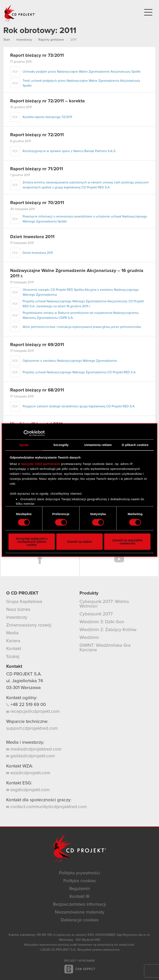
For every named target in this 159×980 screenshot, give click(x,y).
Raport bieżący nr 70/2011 (37, 203)
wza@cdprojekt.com (28, 773)
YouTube (119, 559)
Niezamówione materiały (79, 912)
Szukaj (12, 656)
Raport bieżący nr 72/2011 (37, 135)
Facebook (40, 559)
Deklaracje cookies (80, 920)
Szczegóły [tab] (61, 445)
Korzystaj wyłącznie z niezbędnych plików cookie (31, 541)
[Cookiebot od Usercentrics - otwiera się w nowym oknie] (26, 433)
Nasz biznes (18, 609)
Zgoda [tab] (24, 445)
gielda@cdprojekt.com (30, 756)
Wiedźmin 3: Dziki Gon (102, 622)
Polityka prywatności (79, 873)
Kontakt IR (79, 896)
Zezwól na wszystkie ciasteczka (127, 541)
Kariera (13, 641)
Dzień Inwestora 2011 (32, 237)
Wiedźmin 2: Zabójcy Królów (108, 630)
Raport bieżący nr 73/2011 (37, 55)
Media (12, 633)
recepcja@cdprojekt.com (33, 711)
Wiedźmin (89, 637)
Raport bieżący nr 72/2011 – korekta (47, 101)
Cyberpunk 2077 (96, 614)
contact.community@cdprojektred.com (46, 807)
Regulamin (79, 889)
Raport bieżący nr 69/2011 (37, 345)
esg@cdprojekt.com (28, 790)
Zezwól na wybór (79, 541)
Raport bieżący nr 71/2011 (36, 169)
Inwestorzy (16, 617)
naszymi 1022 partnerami (40, 464)
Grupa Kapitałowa (24, 601)
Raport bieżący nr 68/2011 (37, 390)
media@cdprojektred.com (33, 749)
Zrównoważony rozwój (28, 625)
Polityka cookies (79, 881)
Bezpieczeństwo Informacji (79, 904)
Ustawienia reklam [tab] (98, 445)
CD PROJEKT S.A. (24, 674)
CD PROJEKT (20, 13)
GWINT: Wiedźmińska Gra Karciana (105, 647)
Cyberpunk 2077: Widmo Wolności (104, 604)
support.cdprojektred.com (32, 728)
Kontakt (13, 649)
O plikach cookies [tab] (135, 445)
